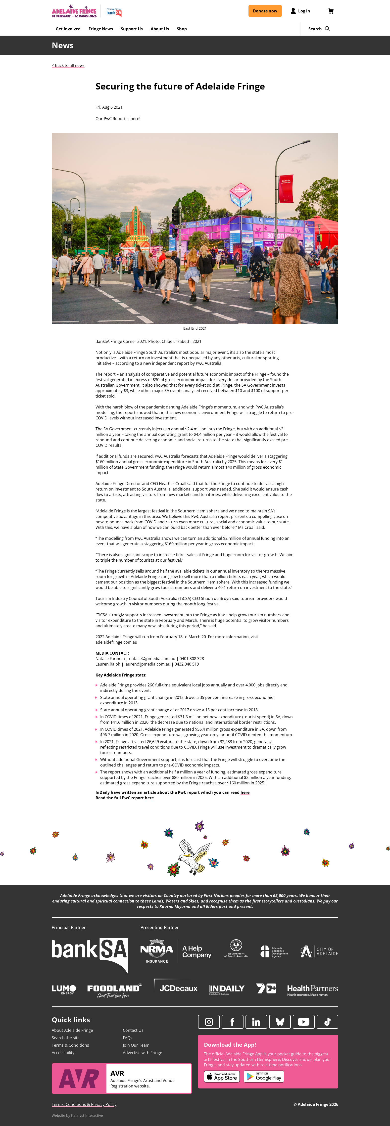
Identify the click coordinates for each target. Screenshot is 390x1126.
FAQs (127, 1037)
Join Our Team (136, 1045)
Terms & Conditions (70, 1045)
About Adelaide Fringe (72, 1030)
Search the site (66, 1037)
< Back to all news (68, 65)
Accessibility (63, 1052)
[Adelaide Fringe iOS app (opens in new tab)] (222, 1076)
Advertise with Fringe (142, 1052)
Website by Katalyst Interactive (77, 1115)
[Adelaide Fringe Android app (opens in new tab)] (264, 1076)
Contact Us (133, 1030)
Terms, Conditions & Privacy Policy (84, 1104)
